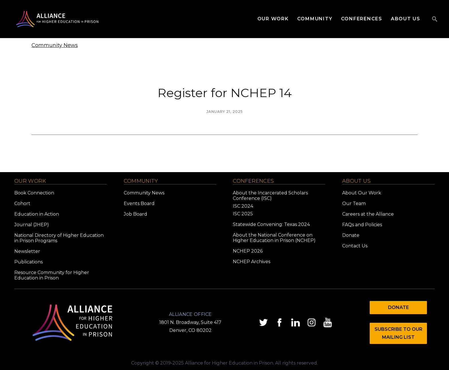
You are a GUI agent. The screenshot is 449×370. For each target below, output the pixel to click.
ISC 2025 (243, 214)
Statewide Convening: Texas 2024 (271, 224)
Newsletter (27, 251)
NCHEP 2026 (248, 251)
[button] (277, 18)
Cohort (22, 203)
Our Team (354, 203)
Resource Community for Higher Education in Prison (51, 275)
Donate (350, 235)
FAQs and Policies (362, 224)
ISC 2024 (243, 206)
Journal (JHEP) (31, 224)
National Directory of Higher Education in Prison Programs (59, 238)
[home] (57, 19)
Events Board (139, 203)
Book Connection (34, 193)
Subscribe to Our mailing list (398, 333)
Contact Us (354, 246)
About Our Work (361, 193)
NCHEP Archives (251, 261)
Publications (28, 262)
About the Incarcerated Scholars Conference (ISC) (270, 195)
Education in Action (36, 214)
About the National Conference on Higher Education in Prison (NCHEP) (274, 237)
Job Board (135, 214)
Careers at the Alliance (368, 214)
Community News (54, 45)
